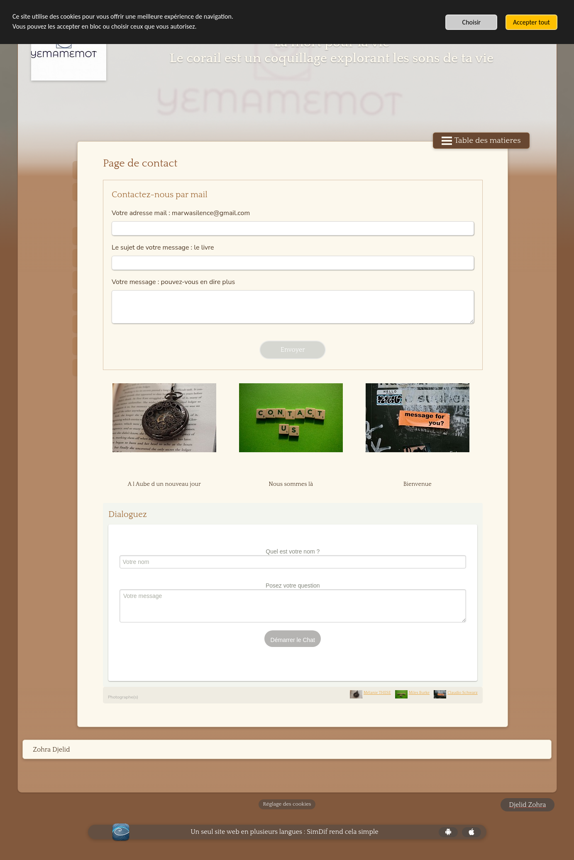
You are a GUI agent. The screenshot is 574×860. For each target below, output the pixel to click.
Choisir (471, 22)
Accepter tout (531, 22)
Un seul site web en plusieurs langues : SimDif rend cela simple (284, 831)
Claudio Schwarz (457, 693)
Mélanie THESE (371, 693)
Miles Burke (413, 693)
